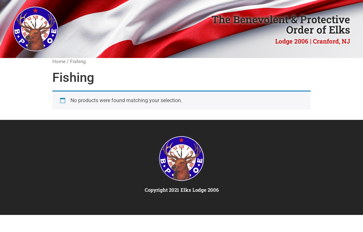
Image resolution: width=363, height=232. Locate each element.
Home (59, 61)
